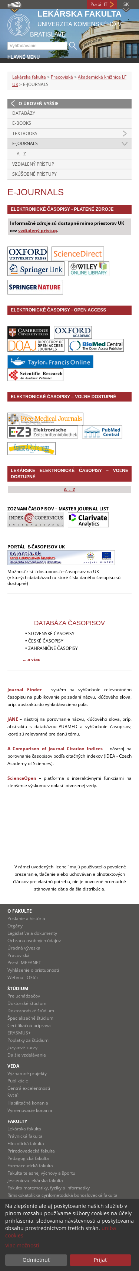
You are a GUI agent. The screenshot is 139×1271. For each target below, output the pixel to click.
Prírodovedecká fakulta (31, 1151)
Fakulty (17, 1121)
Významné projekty (27, 1073)
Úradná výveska (23, 948)
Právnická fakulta (25, 1136)
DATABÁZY (23, 113)
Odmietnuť (36, 1259)
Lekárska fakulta (29, 77)
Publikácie (17, 1081)
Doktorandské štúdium (30, 1011)
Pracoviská (62, 77)
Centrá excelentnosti (28, 1088)
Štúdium (17, 988)
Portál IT (98, 4)
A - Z (21, 154)
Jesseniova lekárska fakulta (35, 1180)
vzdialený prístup (37, 230)
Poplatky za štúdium (28, 1040)
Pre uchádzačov (23, 996)
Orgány (15, 926)
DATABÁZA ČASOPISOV (69, 623)
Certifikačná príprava (29, 1025)
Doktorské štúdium (26, 1003)
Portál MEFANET (24, 963)
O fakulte (19, 911)
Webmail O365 (22, 977)
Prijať (100, 1259)
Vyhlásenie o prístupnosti (33, 970)
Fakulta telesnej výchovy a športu (41, 1173)
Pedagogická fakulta (28, 1158)
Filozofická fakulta (25, 1143)
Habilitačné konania (27, 1103)
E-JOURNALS (25, 143)
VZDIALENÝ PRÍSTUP (33, 164)
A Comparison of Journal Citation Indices (55, 748)
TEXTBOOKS (24, 133)
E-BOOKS (21, 123)
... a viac (31, 659)
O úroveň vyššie (39, 103)
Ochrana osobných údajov (34, 940)
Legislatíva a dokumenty (32, 933)
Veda (13, 1066)
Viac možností (22, 1245)
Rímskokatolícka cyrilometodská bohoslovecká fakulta (62, 1195)
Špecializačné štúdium (30, 1018)
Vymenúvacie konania (29, 1110)
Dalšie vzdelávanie (26, 1055)
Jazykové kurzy (22, 1047)
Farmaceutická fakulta (30, 1165)
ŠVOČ (13, 1095)
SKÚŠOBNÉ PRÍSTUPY (34, 174)
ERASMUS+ (19, 1033)
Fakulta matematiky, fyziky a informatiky (48, 1188)
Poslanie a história (26, 918)
